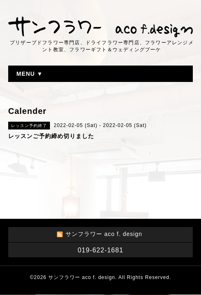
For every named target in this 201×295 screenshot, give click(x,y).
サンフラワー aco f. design (81, 277)
